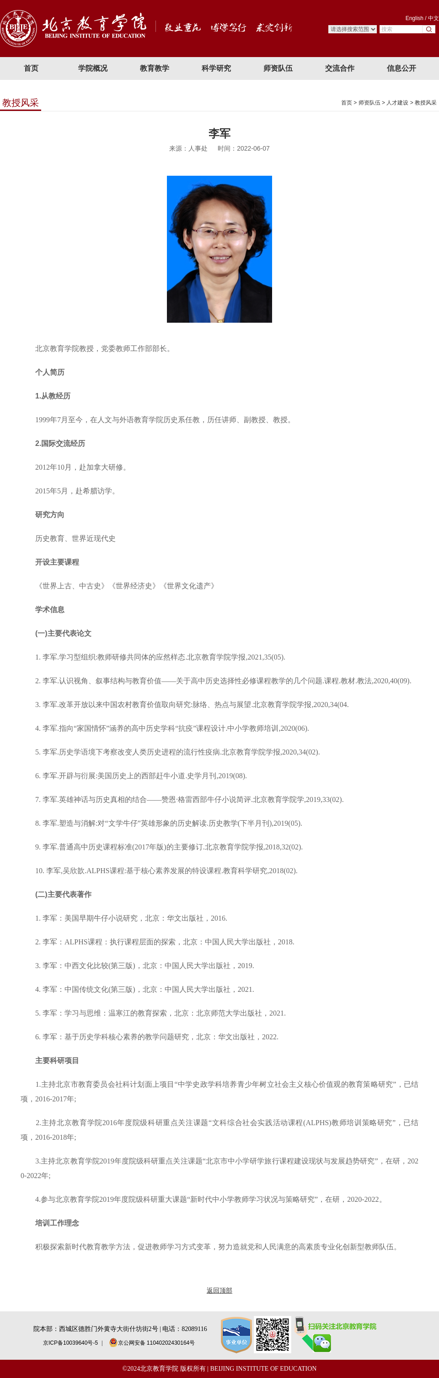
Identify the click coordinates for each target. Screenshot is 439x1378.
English (414, 18)
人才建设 (397, 103)
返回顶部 (219, 1290)
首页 (346, 103)
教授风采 (426, 103)
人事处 (198, 148)
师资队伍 (369, 103)
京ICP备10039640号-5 (70, 1343)
